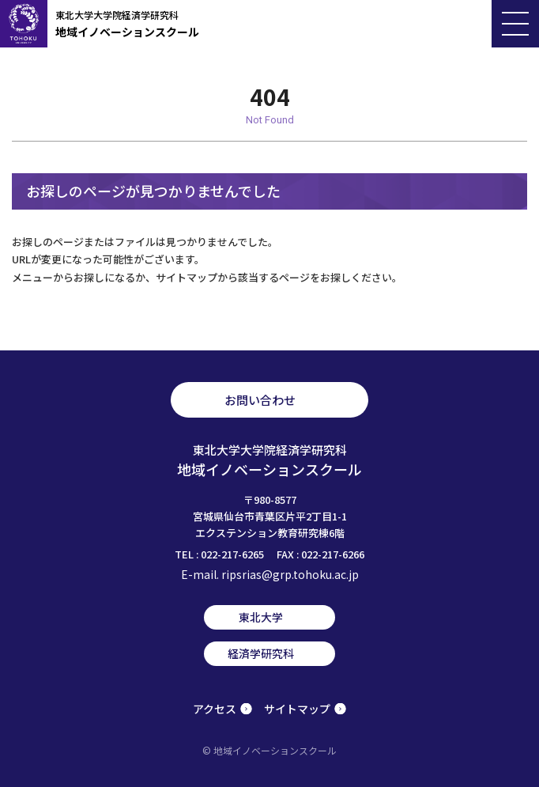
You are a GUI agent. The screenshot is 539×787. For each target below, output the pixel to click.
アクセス (214, 708)
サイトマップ (297, 708)
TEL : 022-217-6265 (219, 554)
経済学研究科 (261, 653)
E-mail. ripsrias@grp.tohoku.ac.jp (270, 574)
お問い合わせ (260, 400)
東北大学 (261, 617)
